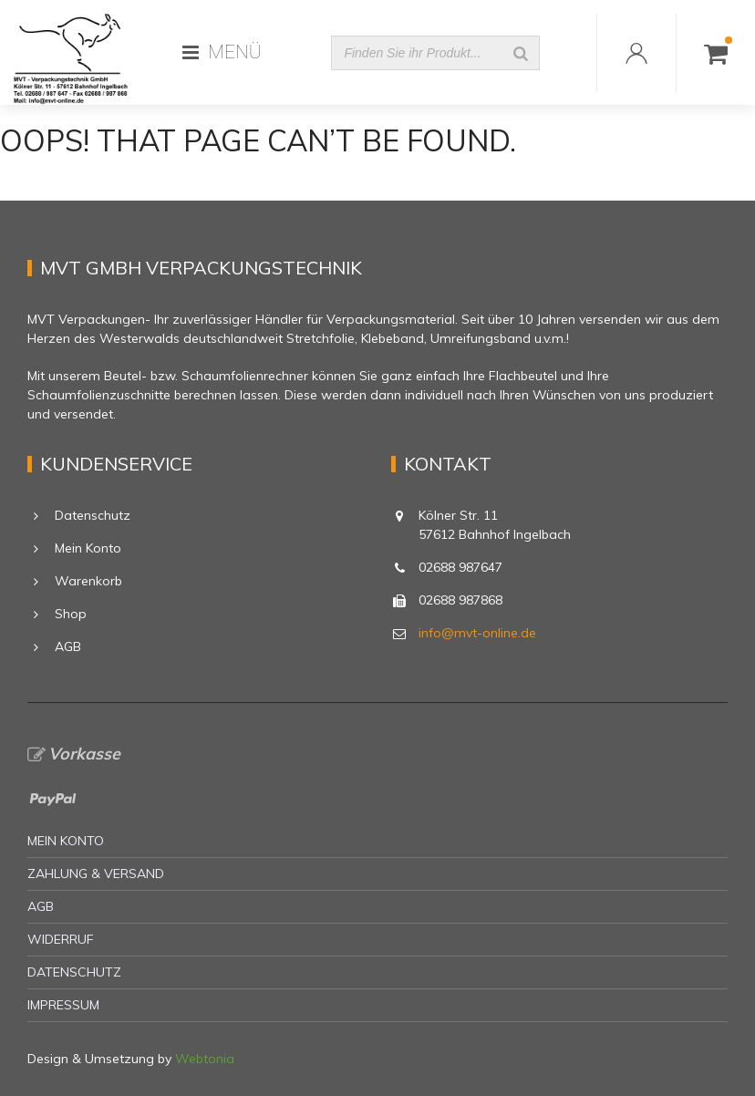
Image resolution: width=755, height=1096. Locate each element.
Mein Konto (88, 548)
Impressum (63, 1005)
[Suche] (520, 52)
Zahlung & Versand (95, 873)
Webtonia (204, 1058)
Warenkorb (88, 581)
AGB (68, 646)
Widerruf (60, 939)
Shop (71, 613)
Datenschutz (92, 515)
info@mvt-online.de (477, 633)
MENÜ (222, 52)
